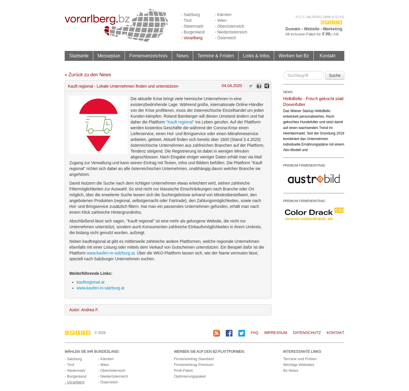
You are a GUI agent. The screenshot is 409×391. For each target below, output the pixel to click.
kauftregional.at (91, 282)
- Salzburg (190, 14)
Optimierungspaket (190, 376)
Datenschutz (307, 332)
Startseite (79, 55)
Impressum (275, 332)
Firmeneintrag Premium (194, 364)
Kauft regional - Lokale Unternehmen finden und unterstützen (123, 86)
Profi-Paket (183, 370)
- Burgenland (192, 32)
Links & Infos (256, 55)
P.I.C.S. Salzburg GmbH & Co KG (320, 17)
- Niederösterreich (231, 32)
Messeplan (109, 55)
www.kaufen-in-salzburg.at (111, 253)
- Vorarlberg (191, 38)
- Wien (220, 20)
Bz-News (290, 370)
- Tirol (186, 20)
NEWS (287, 92)
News (182, 55)
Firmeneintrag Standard (194, 359)
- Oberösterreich (229, 26)
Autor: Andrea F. (83, 309)
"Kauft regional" (180, 122)
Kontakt (327, 55)
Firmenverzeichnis (148, 55)
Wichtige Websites (298, 364)
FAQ (254, 332)
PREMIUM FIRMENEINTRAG (304, 165)
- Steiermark (192, 26)
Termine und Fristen (300, 359)
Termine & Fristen (216, 55)
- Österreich (225, 38)
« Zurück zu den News (88, 74)
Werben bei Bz (293, 55)
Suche (335, 75)
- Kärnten (223, 14)
